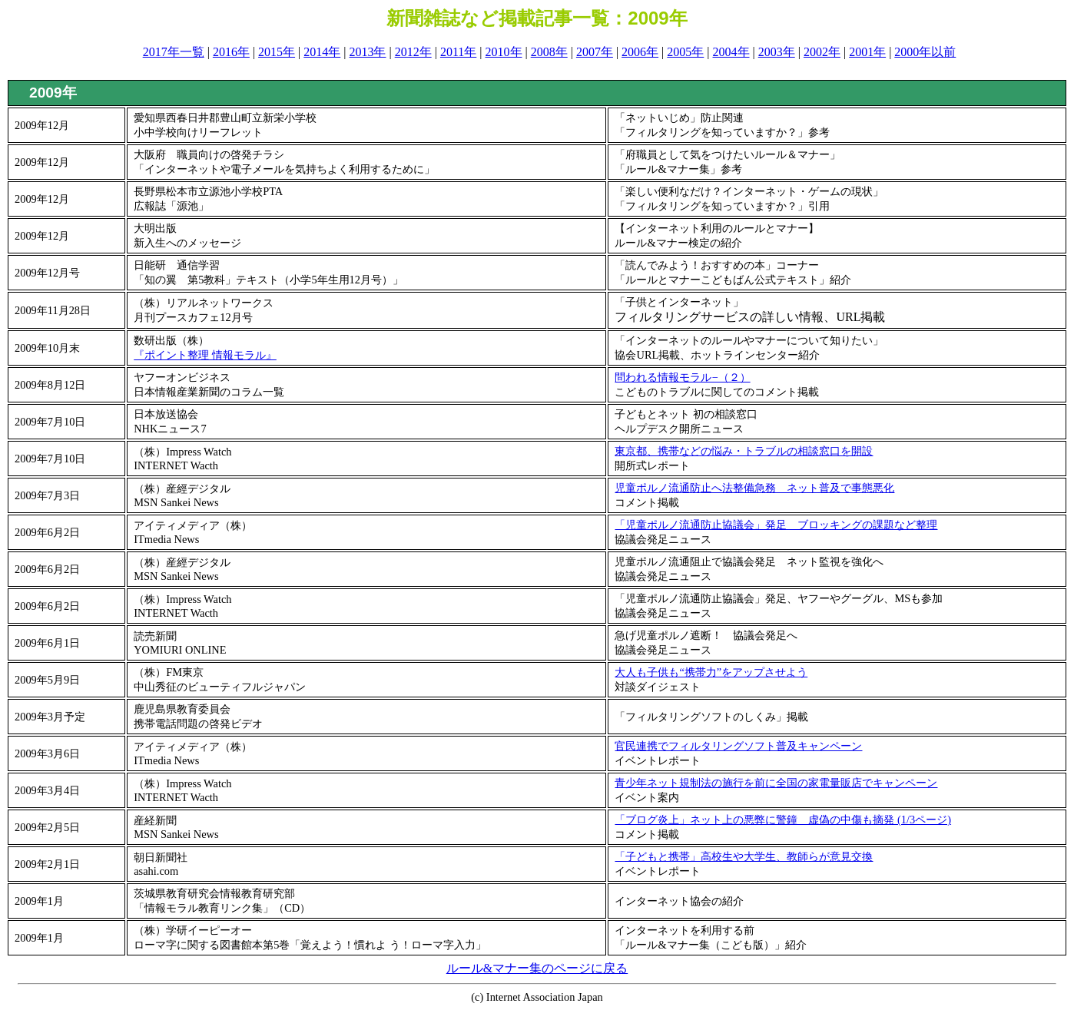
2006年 (640, 51)
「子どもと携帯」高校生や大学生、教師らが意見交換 (744, 856)
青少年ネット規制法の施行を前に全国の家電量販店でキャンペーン (776, 783)
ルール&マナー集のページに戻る (537, 968)
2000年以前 (925, 51)
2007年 (594, 51)
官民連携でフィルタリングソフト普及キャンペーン (738, 746)
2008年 (549, 51)
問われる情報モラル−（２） (682, 377)
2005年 (685, 51)
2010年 (504, 51)
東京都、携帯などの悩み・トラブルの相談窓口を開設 (744, 451)
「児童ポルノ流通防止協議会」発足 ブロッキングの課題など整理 (776, 524)
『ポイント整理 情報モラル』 (205, 355)
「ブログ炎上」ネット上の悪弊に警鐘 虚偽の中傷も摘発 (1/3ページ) (783, 819)
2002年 (822, 51)
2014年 (321, 51)
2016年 (231, 51)
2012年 (413, 51)
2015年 (276, 51)
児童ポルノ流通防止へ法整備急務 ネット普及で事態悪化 (754, 488)
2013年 (367, 51)
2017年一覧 (173, 51)
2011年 (458, 51)
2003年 (776, 51)
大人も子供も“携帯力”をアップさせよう (711, 672)
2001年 (867, 51)
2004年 (731, 51)
